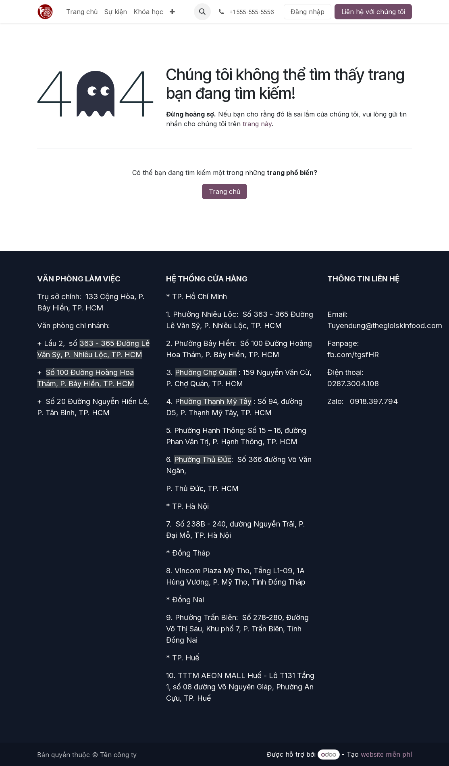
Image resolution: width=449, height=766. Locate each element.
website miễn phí (386, 754)
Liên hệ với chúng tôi (373, 12)
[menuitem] (82, 12)
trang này (257, 124)
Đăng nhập (307, 12)
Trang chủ (224, 191)
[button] (202, 11)
